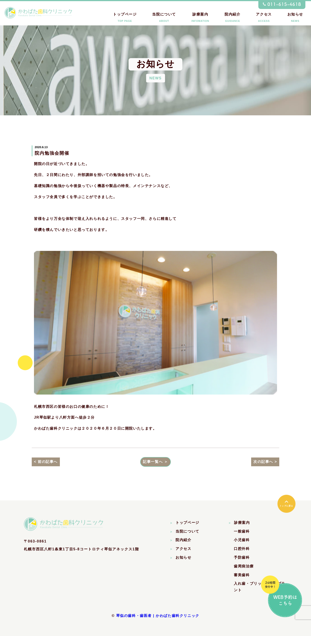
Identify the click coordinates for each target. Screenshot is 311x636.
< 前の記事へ (46, 462)
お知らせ (295, 18)
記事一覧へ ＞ (155, 462)
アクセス (264, 18)
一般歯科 (242, 531)
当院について (164, 18)
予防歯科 (242, 557)
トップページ (125, 18)
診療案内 (200, 18)
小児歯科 (242, 540)
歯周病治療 (244, 566)
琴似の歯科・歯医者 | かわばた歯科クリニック (157, 616)
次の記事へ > (265, 462)
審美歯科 (242, 575)
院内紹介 (232, 18)
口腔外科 (242, 549)
